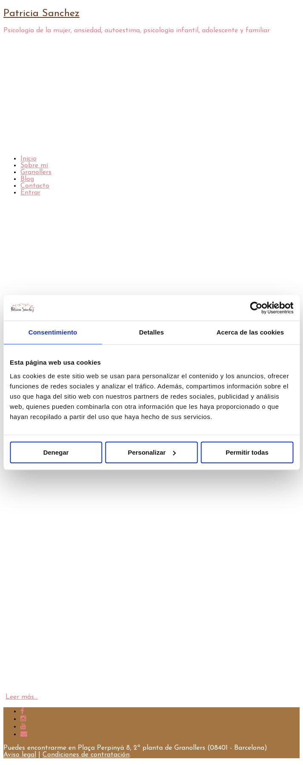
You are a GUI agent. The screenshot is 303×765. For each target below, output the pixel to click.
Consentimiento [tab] (52, 332)
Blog (27, 179)
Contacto (34, 186)
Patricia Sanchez (41, 13)
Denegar (56, 452)
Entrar (30, 192)
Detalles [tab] (151, 332)
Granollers (35, 172)
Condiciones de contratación (86, 754)
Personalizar (152, 452)
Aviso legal (19, 754)
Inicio (28, 158)
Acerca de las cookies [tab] (250, 332)
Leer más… (22, 697)
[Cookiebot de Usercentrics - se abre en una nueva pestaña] (256, 307)
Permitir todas (247, 452)
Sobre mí (34, 165)
